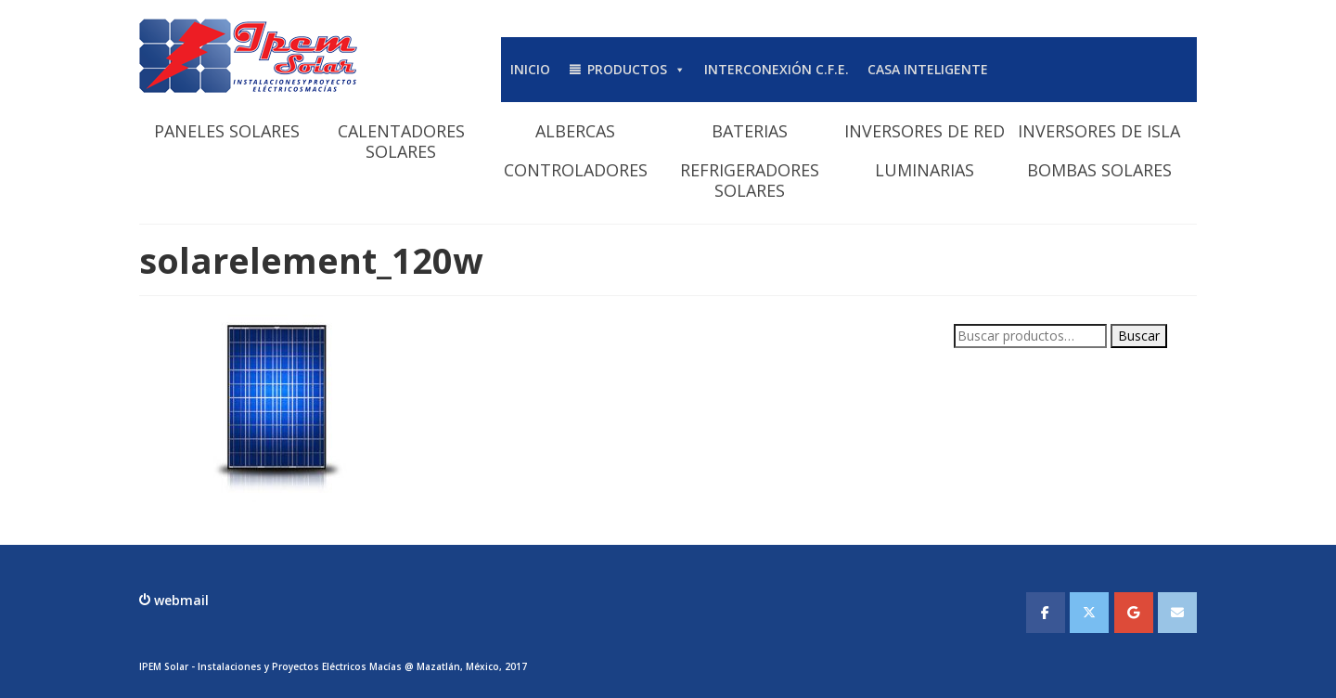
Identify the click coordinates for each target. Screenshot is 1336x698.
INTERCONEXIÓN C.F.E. (776, 69)
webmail (179, 600)
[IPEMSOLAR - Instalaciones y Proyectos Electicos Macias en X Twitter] (1089, 612)
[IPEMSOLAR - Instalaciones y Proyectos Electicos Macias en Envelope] (1177, 612)
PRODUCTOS (636, 69)
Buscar (1139, 335)
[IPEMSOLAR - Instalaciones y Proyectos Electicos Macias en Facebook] (1045, 612)
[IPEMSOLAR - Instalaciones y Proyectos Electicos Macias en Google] (1133, 612)
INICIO (530, 69)
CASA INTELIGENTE (927, 69)
